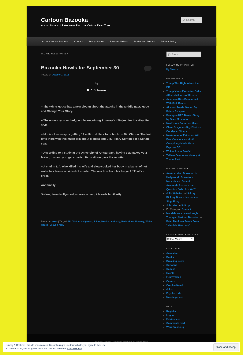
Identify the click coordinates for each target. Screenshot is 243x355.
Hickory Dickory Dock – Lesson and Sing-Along (182, 197)
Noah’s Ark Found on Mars (181, 123)
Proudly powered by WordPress (131, 341)
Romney (139, 221)
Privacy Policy (168, 41)
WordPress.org (175, 327)
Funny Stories (96, 41)
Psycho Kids (173, 293)
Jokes (54, 221)
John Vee (171, 205)
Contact (78, 41)
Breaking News (175, 261)
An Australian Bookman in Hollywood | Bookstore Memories (181, 177)
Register (171, 311)
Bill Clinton (74, 221)
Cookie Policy (74, 348)
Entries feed (173, 319)
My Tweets (172, 69)
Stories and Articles (144, 41)
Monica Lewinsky (110, 221)
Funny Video (173, 277)
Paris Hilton (127, 221)
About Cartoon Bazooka (55, 41)
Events (170, 273)
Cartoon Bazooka (64, 20)
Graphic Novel (174, 285)
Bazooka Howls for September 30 (80, 68)
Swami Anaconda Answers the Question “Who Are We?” (181, 185)
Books (170, 257)
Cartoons (171, 265)
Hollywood (86, 221)
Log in (170, 315)
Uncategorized (174, 297)
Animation (172, 253)
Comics (170, 269)
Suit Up (185, 205)
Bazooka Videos (119, 41)
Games (170, 281)
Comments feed (175, 323)
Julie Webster (174, 193)
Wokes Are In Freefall (178, 151)
